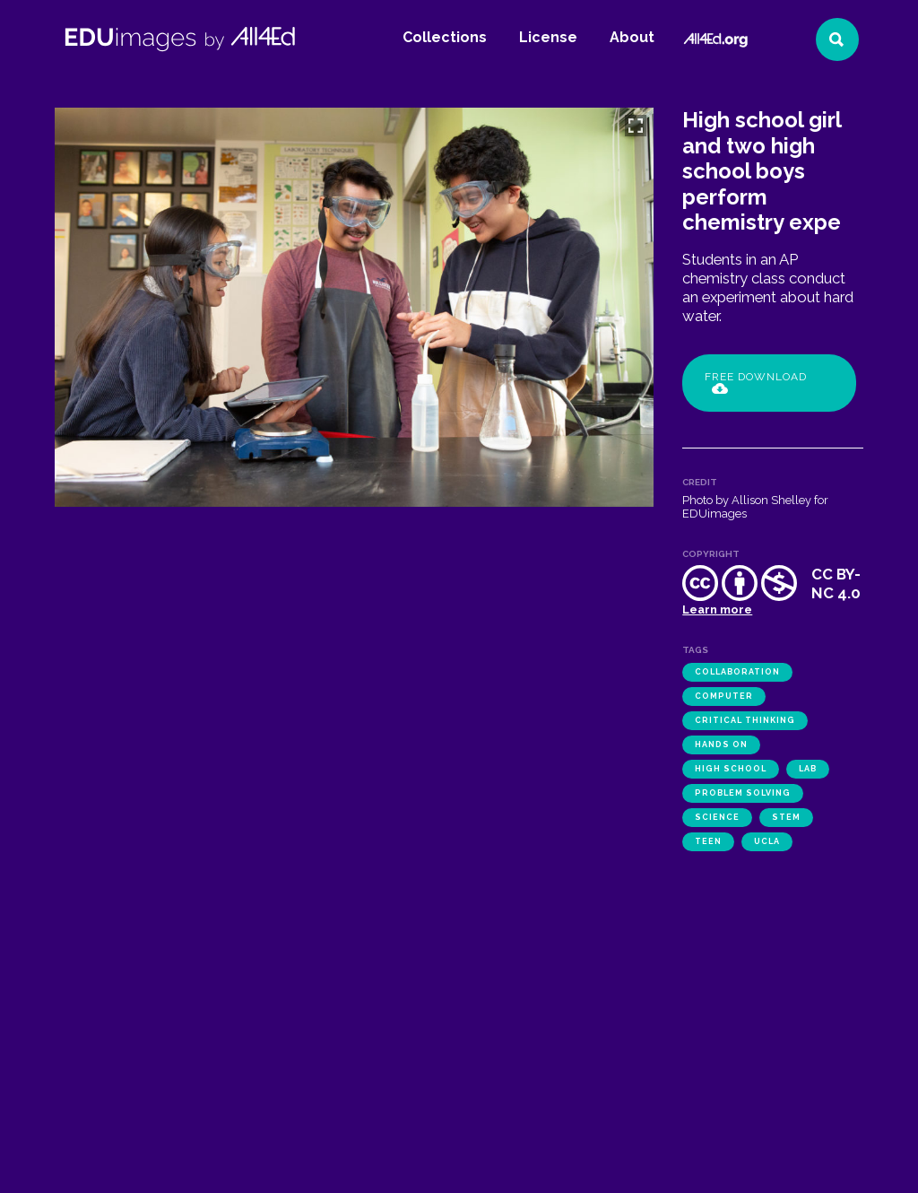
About (632, 37)
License (548, 37)
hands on (721, 744)
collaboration (737, 671)
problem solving (743, 792)
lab (808, 768)
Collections (445, 37)
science (717, 817)
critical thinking (745, 720)
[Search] (837, 39)
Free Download (756, 382)
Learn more (717, 609)
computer (724, 696)
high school (730, 768)
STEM (786, 817)
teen (708, 841)
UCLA (767, 841)
